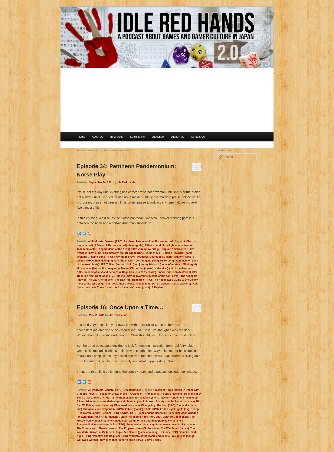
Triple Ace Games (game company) (137, 432)
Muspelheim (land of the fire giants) (98, 268)
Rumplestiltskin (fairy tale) (93, 424)
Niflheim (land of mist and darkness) (99, 272)
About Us (97, 136)
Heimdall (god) (104, 260)
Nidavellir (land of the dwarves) (173, 268)
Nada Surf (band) (125, 420)
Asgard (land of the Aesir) (114, 249)
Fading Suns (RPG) (101, 256)
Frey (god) (120, 256)
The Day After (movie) (100, 279)
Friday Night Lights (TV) (174, 409)
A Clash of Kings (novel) (167, 389)
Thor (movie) (126, 283)
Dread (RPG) (136, 252)
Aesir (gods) (135, 245)
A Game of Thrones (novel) (110, 245)
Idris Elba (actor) (124, 260)
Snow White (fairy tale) (140, 424)
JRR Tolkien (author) (113, 264)
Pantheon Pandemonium (139, 241)
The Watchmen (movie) (175, 428)
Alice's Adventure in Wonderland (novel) (101, 401)
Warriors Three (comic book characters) (110, 287)
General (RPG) (113, 241)
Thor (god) (110, 283)
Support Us (177, 136)
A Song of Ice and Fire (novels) (179, 393)
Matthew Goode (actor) (176, 416)
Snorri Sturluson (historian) (174, 272)
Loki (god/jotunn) (137, 264)
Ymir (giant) (143, 287)
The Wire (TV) (94, 283)
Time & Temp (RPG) (147, 283)
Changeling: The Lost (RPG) (158, 405)
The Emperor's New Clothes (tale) (139, 428)
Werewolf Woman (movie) (92, 439)
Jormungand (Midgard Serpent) (155, 260)
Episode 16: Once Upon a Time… (120, 307)
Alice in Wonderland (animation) (179, 397)
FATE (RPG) (151, 409)
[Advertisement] (167, 100)
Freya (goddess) (138, 256)
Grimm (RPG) (111, 413)
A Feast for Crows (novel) (113, 393)
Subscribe (157, 136)
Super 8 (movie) (125, 275)
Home (81, 136)
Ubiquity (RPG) (169, 432)
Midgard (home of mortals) (165, 264)
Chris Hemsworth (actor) (113, 252)
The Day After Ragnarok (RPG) (133, 279)
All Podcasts (95, 241)
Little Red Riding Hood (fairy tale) (141, 416)
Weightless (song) (183, 436)
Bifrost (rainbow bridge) (145, 249)
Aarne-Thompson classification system (134, 397)
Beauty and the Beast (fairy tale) (175, 401)
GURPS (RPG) (128, 413)
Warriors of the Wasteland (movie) (150, 436)
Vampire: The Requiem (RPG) (110, 436)
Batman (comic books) (140, 401)
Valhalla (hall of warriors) (176, 283)
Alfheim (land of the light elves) (164, 245)
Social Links (137, 136)
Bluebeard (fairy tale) (127, 405)
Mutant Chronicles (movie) (137, 268)
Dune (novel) (153, 252)
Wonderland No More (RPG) (126, 439)
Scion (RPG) (117, 424)
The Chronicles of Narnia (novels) (97, 428)
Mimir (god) (190, 264)
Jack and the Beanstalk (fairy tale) (159, 413)
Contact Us (198, 136)
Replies (157, 287)
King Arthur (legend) (106, 416)
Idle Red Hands (126, 182)
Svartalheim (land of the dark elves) (157, 275)
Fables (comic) (134, 409)
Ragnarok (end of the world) (139, 272)
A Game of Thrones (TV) (144, 393)
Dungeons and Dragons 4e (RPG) (103, 409)
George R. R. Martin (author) (166, 256)
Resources (116, 136)
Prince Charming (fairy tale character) (160, 420)
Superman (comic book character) (176, 424)
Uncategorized (164, 241)
